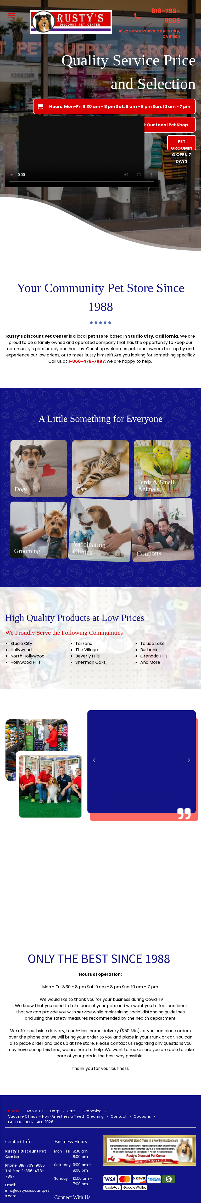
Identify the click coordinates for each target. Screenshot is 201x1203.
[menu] (11, 15)
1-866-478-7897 (86, 361)
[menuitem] (14, 1111)
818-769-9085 (32, 1165)
